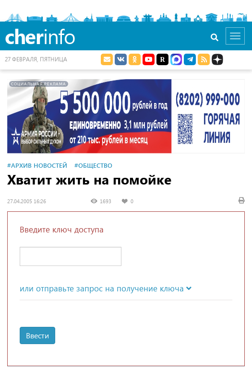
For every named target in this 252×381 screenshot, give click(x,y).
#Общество (93, 165)
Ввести (37, 335)
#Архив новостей (37, 165)
